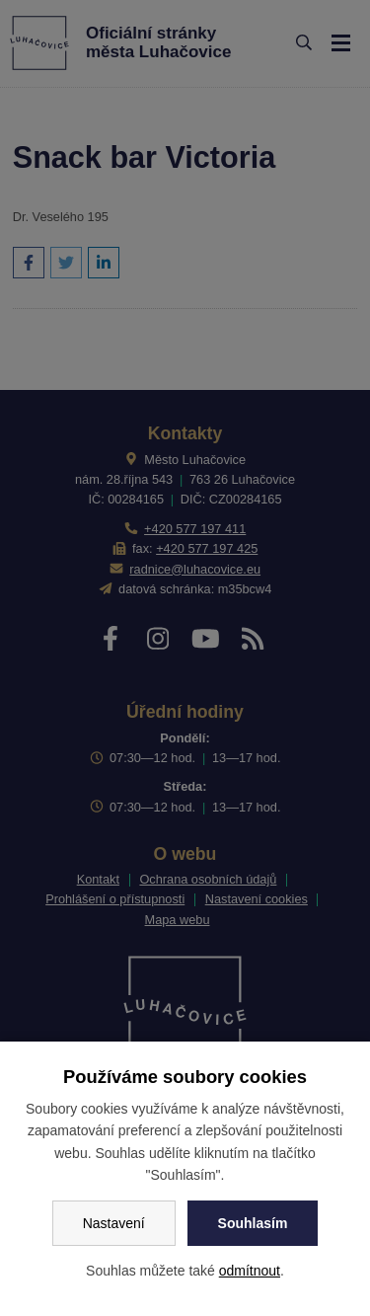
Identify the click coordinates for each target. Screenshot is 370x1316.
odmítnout (249, 1270)
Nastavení (114, 1223)
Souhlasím (253, 1223)
